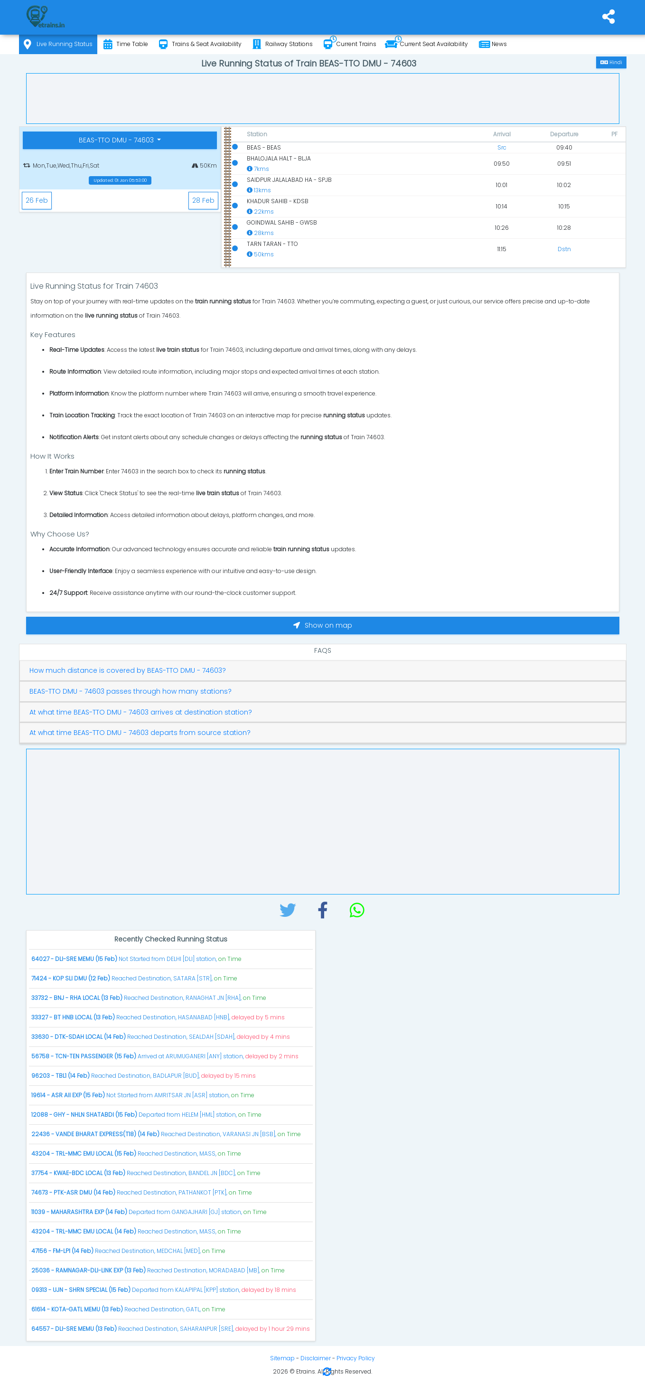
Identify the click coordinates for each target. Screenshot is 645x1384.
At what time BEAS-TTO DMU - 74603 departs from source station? (140, 733)
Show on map (322, 625)
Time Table (125, 44)
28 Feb (203, 200)
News (493, 44)
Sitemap (282, 1358)
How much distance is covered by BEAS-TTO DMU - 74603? (127, 671)
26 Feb (37, 200)
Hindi (611, 62)
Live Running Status (58, 44)
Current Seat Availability (426, 44)
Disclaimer (315, 1358)
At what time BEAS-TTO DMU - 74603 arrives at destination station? (140, 712)
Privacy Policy (356, 1358)
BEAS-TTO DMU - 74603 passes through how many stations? (130, 691)
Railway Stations (282, 44)
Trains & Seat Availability (200, 44)
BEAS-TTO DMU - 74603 (117, 140)
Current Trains (350, 44)
